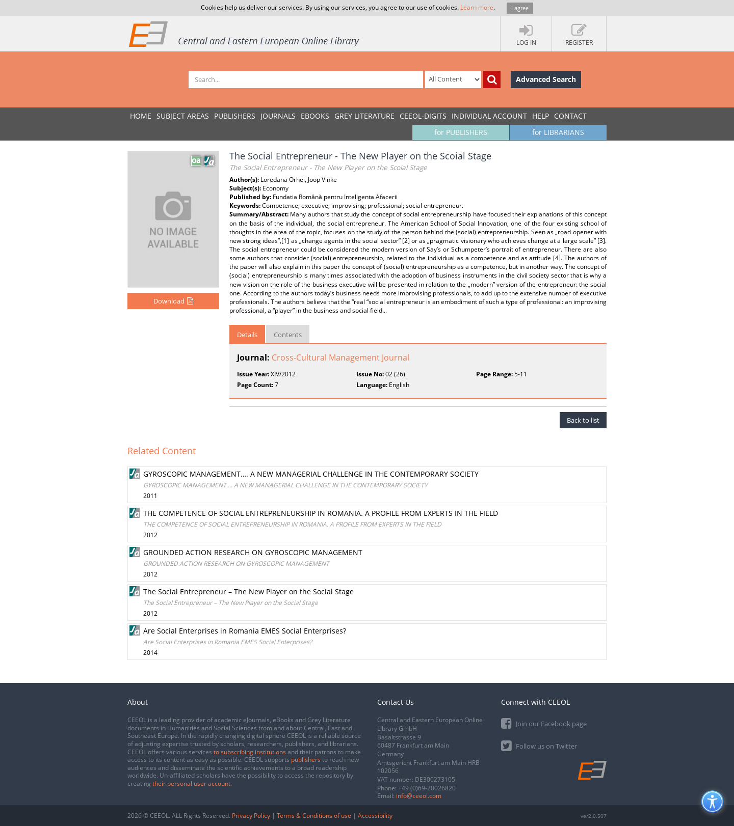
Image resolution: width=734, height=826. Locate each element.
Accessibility (375, 815)
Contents (288, 334)
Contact (570, 116)
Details (247, 334)
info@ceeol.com (418, 795)
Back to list (583, 420)
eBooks (315, 116)
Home (140, 116)
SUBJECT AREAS (182, 116)
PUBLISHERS (234, 116)
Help (540, 116)
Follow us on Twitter (539, 745)
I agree (520, 8)
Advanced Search (546, 79)
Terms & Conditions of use (314, 815)
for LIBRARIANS (558, 132)
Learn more (476, 7)
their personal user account (191, 783)
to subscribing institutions (250, 752)
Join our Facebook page (544, 723)
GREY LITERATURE (364, 116)
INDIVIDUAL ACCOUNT (489, 116)
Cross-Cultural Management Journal (340, 357)
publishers (306, 759)
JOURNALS (278, 116)
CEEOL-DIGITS (423, 116)
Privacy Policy (251, 815)
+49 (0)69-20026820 (427, 788)
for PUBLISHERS (460, 132)
